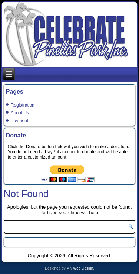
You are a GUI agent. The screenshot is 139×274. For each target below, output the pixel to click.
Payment (19, 120)
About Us (20, 112)
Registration (22, 105)
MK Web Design (79, 268)
